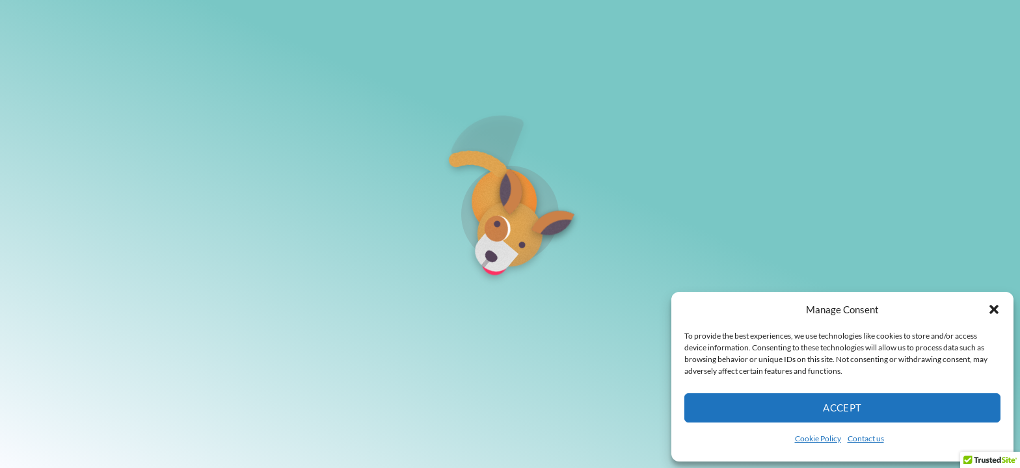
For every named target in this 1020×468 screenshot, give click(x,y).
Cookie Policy (818, 438)
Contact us (866, 438)
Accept (842, 407)
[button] (993, 309)
